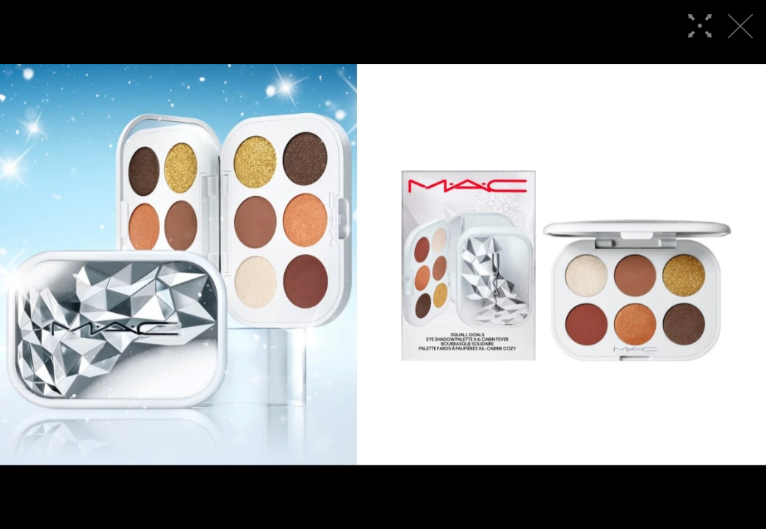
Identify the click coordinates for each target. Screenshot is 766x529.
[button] (17, 264)
